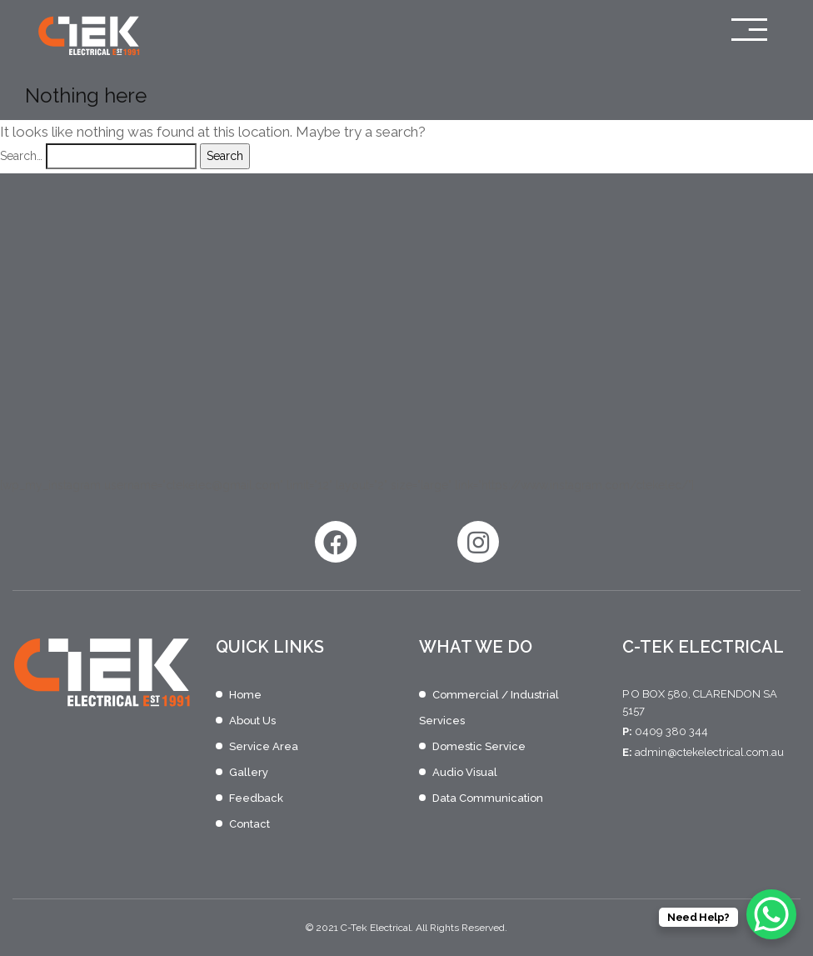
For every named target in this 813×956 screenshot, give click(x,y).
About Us (252, 720)
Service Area (263, 746)
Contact (249, 824)
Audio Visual (464, 772)
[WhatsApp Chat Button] (771, 914)
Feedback (256, 798)
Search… (21, 156)
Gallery (248, 772)
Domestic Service (479, 746)
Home (245, 694)
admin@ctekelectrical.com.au (709, 752)
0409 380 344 (671, 731)
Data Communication (487, 798)
